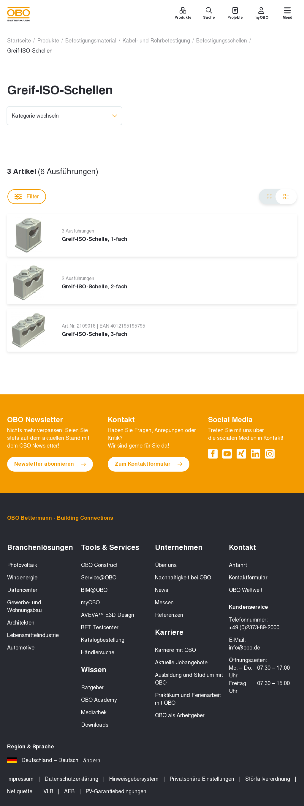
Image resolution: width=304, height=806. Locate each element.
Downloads (94, 725)
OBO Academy (99, 700)
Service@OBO (98, 577)
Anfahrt (238, 565)
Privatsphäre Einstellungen (202, 779)
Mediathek (94, 712)
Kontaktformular (248, 577)
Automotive (20, 647)
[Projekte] (235, 14)
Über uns (166, 565)
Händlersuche (97, 652)
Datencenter (22, 590)
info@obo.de (244, 647)
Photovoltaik (22, 565)
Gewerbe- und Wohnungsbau (24, 606)
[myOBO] (261, 14)
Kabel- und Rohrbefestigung (156, 40)
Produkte (48, 40)
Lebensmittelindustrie (33, 635)
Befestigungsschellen (221, 40)
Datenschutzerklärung (71, 779)
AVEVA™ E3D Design (107, 615)
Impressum (20, 779)
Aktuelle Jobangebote (181, 662)
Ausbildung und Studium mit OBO (189, 679)
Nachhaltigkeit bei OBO (183, 577)
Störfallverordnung (267, 779)
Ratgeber (92, 687)
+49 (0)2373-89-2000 (254, 627)
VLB (48, 791)
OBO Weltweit (245, 590)
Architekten (20, 622)
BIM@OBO (94, 590)
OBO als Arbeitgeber (180, 715)
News (161, 590)
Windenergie (22, 577)
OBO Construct (99, 565)
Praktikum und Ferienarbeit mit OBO (188, 699)
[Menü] (287, 14)
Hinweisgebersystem (134, 779)
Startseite (19, 40)
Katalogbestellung (102, 640)
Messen (164, 602)
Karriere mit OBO (175, 650)
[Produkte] (182, 14)
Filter (27, 196)
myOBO (90, 602)
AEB (69, 791)
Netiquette (19, 791)
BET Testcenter (99, 627)
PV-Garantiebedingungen (116, 791)
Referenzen (169, 615)
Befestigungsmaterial (90, 40)
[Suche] (209, 14)
